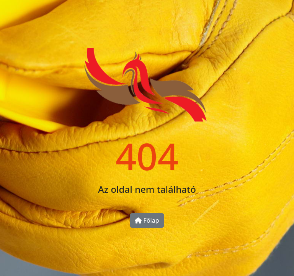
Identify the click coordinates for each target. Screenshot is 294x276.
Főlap (147, 220)
